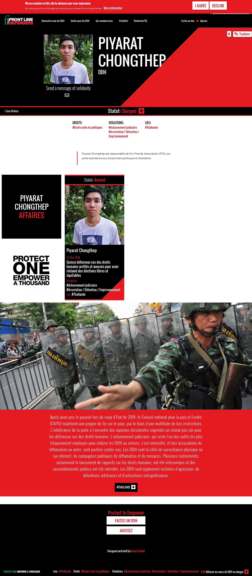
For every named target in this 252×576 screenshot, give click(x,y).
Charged (128, 110)
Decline (218, 5)
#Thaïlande (151, 127)
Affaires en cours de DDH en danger (222, 572)
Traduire (244, 33)
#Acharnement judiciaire (123, 127)
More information (113, 8)
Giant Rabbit (138, 551)
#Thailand (123, 487)
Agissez (203, 21)
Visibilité (123, 21)
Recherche (140, 20)
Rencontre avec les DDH (53, 21)
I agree (200, 5)
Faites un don (187, 21)
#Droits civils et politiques (87, 127)
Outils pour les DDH (80, 21)
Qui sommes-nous (104, 21)
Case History (12, 111)
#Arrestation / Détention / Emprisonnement (124, 134)
